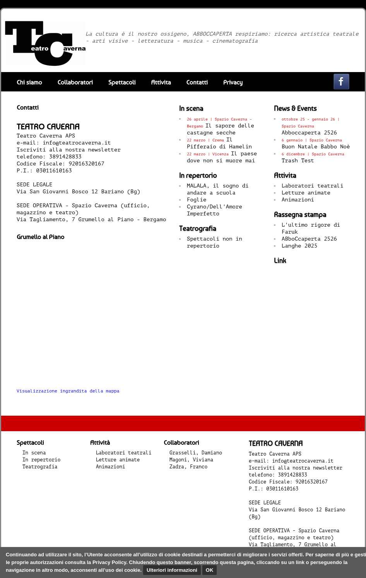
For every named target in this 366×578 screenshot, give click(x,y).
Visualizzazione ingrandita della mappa (68, 391)
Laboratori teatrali (313, 186)
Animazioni (298, 200)
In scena (34, 453)
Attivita (161, 82)
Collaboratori (75, 82)
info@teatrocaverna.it (77, 143)
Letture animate (306, 193)
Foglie (196, 200)
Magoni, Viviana (191, 460)
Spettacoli (122, 82)
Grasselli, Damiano (195, 453)
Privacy (233, 82)
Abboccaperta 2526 (311, 126)
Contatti (197, 82)
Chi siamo (29, 82)
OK (210, 570)
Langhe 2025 (299, 246)
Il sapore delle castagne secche (220, 126)
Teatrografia (40, 467)
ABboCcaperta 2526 (309, 239)
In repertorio (41, 460)
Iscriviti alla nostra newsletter (69, 150)
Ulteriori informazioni (172, 570)
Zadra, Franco (188, 467)
